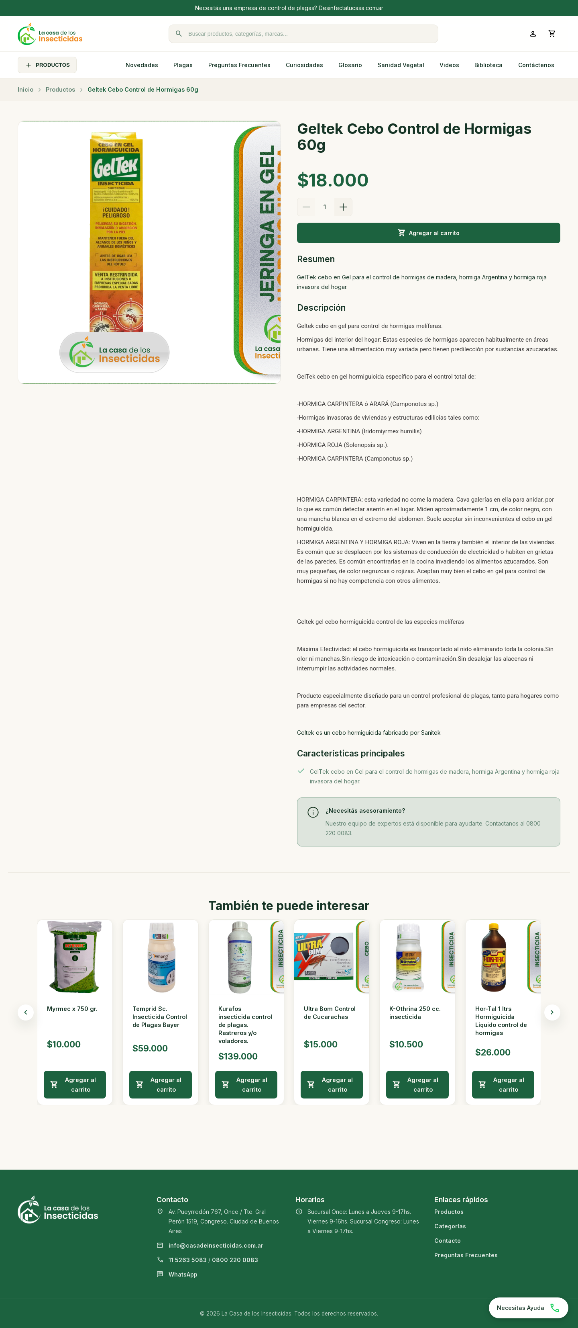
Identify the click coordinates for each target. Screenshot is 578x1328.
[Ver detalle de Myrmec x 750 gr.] (74, 957)
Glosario (350, 64)
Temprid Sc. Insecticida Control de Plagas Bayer (159, 1016)
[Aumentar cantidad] (343, 207)
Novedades (142, 64)
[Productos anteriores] (26, 1012)
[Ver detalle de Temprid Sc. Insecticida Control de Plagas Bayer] (160, 957)
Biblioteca (488, 64)
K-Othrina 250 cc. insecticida (415, 1012)
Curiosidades (304, 64)
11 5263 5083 (188, 1259)
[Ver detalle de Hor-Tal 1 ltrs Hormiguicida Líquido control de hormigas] (503, 957)
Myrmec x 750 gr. (72, 1008)
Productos (60, 89)
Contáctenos (536, 64)
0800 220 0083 (235, 1259)
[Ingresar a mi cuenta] (533, 34)
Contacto (447, 1240)
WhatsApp (183, 1274)
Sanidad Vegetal (401, 64)
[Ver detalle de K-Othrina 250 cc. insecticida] (417, 957)
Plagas (183, 64)
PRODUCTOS (47, 65)
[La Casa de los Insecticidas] (50, 34)
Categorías (450, 1226)
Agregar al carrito (429, 233)
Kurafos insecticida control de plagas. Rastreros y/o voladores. (245, 1025)
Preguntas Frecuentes (239, 64)
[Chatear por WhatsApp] (528, 1307)
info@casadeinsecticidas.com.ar (216, 1245)
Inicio (25, 89)
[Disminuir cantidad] (306, 207)
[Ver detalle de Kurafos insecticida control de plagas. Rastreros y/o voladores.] (246, 957)
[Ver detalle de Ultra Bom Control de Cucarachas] (331, 957)
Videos (449, 64)
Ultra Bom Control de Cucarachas (330, 1012)
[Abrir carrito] (552, 34)
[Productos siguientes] (552, 1012)
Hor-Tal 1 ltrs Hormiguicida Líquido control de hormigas (501, 1020)
